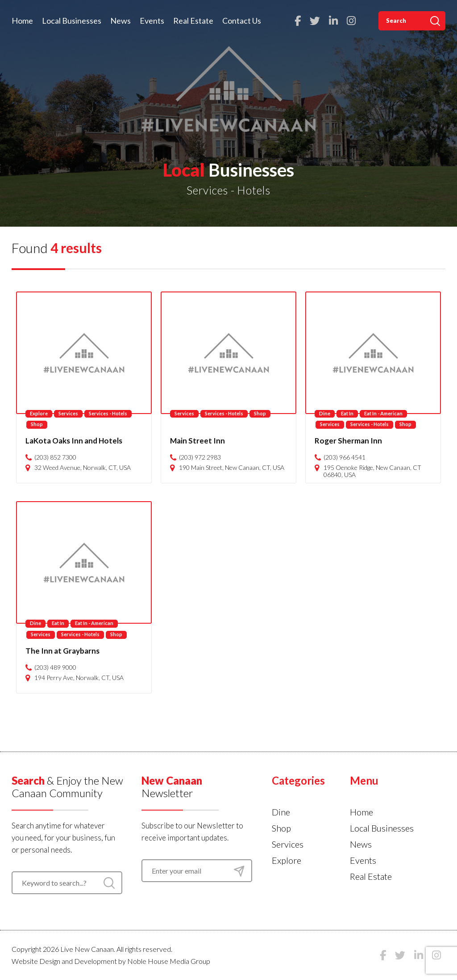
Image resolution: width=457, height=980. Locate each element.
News (120, 20)
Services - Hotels (108, 413)
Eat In (347, 413)
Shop (37, 424)
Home (22, 20)
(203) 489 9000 (55, 667)
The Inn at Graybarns (62, 650)
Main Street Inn (197, 440)
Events (152, 20)
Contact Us (241, 20)
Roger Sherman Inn (348, 440)
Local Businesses (71, 20)
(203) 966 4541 (345, 457)
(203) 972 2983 (200, 457)
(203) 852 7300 (55, 457)
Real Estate (193, 20)
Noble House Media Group (168, 961)
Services (68, 413)
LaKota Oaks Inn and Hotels (73, 440)
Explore (39, 413)
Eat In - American (383, 413)
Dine (324, 413)
